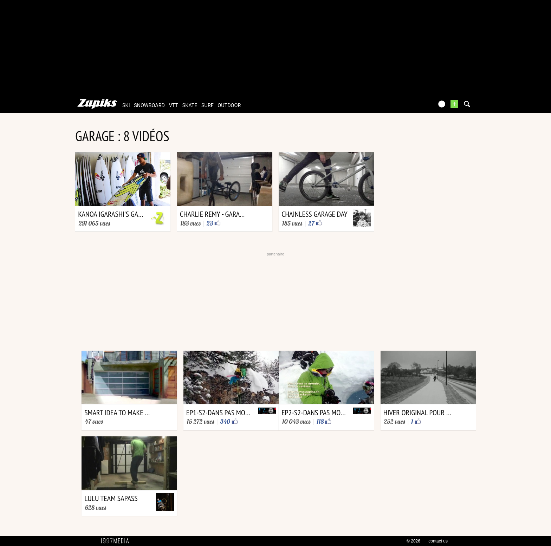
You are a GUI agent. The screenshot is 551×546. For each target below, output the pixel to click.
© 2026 (413, 541)
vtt (173, 106)
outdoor (229, 106)
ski (126, 106)
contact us (438, 541)
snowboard (149, 106)
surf (207, 106)
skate (189, 106)
